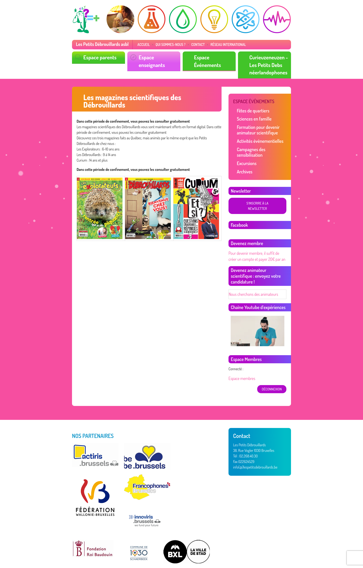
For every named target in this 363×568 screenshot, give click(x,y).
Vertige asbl (96, 552)
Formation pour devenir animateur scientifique (256, 126)
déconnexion (272, 369)
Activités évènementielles (258, 136)
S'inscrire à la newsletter (257, 191)
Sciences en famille (252, 115)
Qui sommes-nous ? (162, 44)
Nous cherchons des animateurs (251, 275)
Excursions (246, 151)
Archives (244, 159)
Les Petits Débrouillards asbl (100, 44)
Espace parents (98, 57)
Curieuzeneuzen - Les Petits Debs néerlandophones (266, 63)
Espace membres (240, 358)
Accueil (138, 44)
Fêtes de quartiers (251, 107)
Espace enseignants (158, 57)
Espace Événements (213, 57)
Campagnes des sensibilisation (262, 144)
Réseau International (216, 44)
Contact (188, 44)
